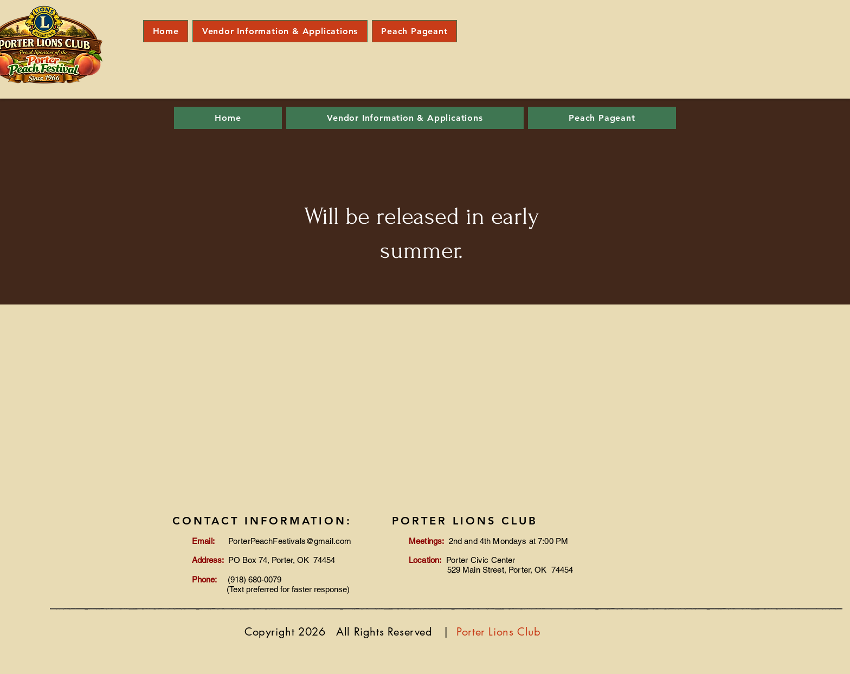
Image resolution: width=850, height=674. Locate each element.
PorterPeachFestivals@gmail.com (290, 541)
